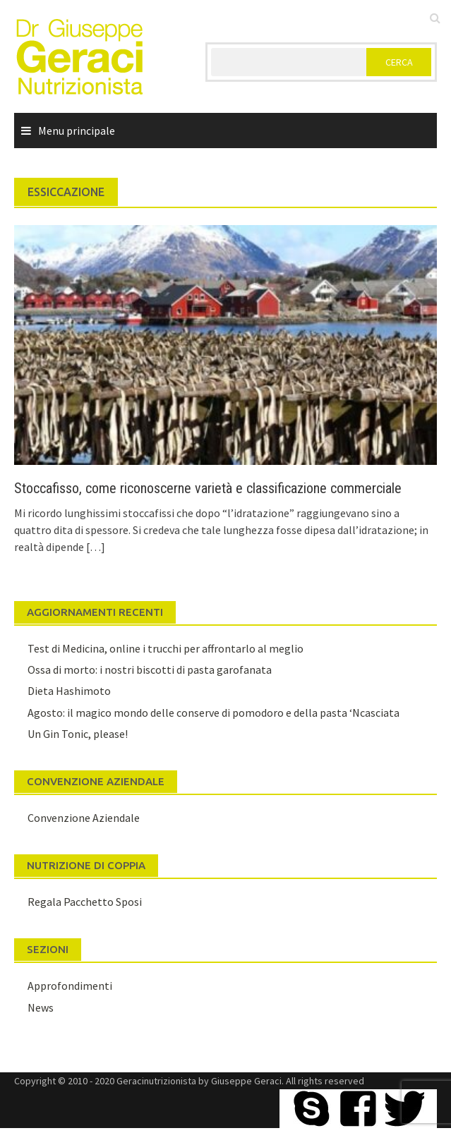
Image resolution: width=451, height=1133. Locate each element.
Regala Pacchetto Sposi (85, 902)
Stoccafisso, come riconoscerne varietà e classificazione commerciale (208, 488)
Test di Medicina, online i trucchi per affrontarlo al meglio (165, 648)
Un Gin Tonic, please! (78, 734)
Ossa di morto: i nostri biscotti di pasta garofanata (150, 669)
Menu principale (76, 130)
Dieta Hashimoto (69, 691)
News (41, 1007)
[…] (94, 547)
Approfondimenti (70, 986)
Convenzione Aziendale (84, 818)
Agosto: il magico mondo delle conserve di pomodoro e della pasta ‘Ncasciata (213, 712)
